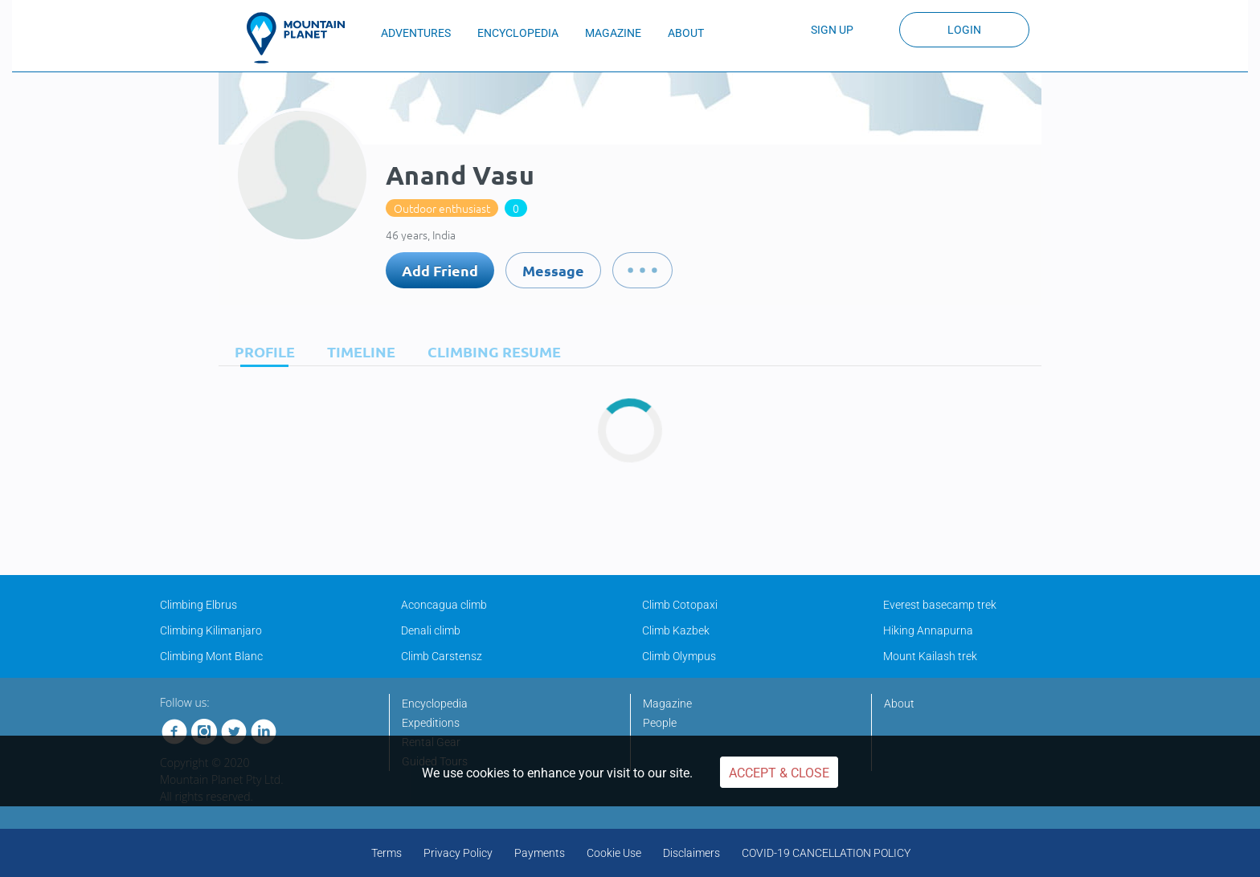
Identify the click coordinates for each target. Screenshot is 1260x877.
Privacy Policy (458, 852)
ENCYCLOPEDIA (517, 33)
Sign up (832, 29)
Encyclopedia (435, 703)
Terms (386, 852)
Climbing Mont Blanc (211, 656)
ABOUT (686, 33)
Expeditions (431, 722)
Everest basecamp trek (939, 604)
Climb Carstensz (441, 656)
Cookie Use (614, 852)
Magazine (667, 703)
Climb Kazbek (676, 630)
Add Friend (440, 270)
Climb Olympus (679, 656)
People (660, 722)
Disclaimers (691, 852)
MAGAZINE (613, 33)
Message (553, 270)
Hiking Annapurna (928, 630)
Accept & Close (779, 773)
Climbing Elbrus (198, 604)
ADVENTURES (416, 33)
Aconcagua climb (444, 604)
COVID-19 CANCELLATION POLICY (826, 852)
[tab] (261, 351)
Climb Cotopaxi (680, 604)
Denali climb (430, 630)
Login (964, 29)
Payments (539, 852)
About (899, 703)
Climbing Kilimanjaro (211, 630)
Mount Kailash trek (930, 656)
